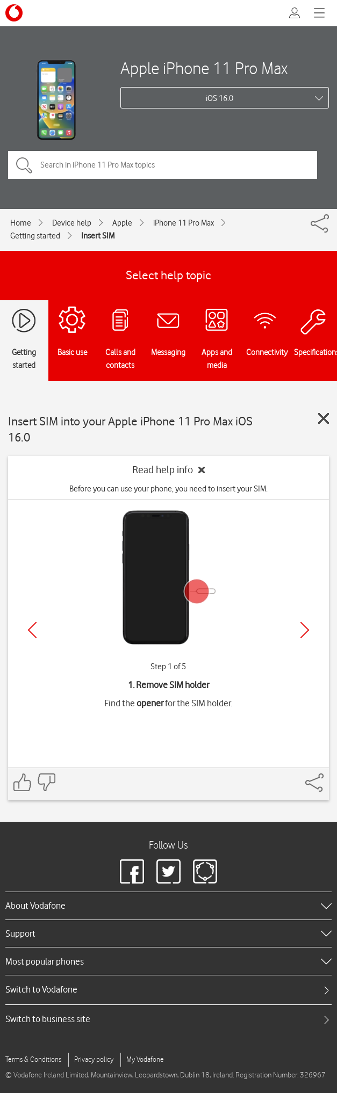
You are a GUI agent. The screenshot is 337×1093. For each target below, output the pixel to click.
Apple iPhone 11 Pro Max (204, 68)
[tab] (168, 989)
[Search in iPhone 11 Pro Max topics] (162, 165)
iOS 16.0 (219, 98)
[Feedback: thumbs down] (46, 782)
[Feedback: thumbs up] (22, 782)
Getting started (35, 236)
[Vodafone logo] (14, 12)
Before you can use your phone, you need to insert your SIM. (168, 489)
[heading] (168, 906)
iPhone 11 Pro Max (183, 223)
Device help (71, 223)
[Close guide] (323, 418)
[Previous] (32, 630)
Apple (122, 223)
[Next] (304, 630)
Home (20, 223)
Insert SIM (97, 236)
